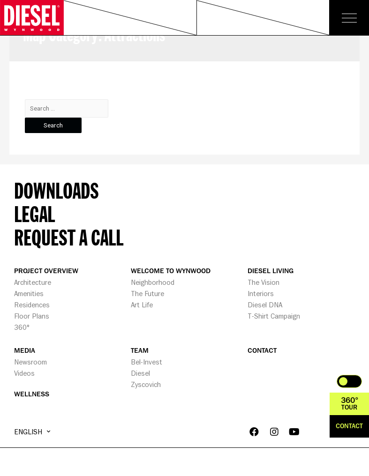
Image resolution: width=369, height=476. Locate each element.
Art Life (142, 304)
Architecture (32, 282)
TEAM (140, 350)
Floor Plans (31, 316)
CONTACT (262, 350)
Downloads (56, 190)
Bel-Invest (146, 361)
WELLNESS (31, 394)
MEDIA (24, 350)
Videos (24, 373)
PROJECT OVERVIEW (46, 271)
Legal (34, 213)
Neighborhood (152, 282)
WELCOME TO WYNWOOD (171, 271)
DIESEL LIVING (271, 271)
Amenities (29, 293)
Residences (32, 304)
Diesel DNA (265, 304)
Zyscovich (146, 384)
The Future (147, 293)
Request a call (68, 237)
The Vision (263, 282)
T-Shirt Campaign (274, 316)
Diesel (140, 373)
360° (22, 327)
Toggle (349, 381)
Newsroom (30, 361)
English (32, 431)
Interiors (261, 293)
